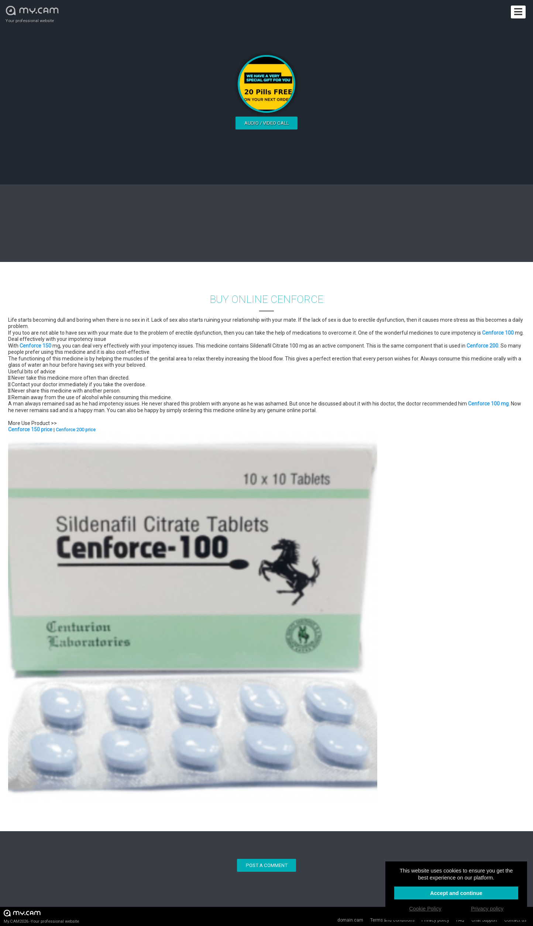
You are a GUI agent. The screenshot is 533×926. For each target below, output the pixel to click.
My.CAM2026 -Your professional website (41, 916)
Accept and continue (456, 893)
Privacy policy (487, 909)
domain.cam (350, 920)
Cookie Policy (425, 909)
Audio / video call (266, 123)
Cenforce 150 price (30, 429)
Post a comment (267, 865)
